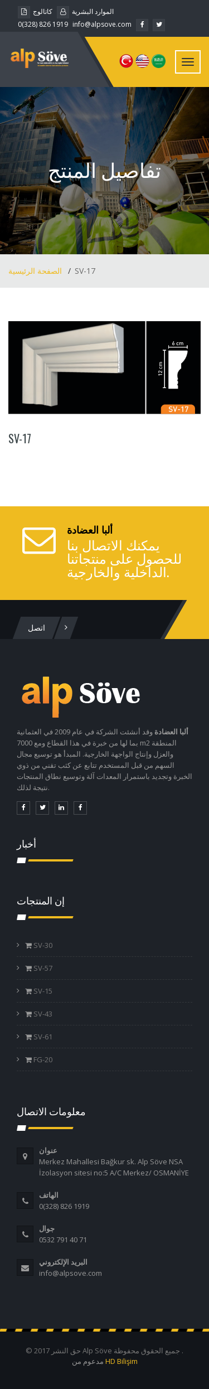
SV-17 (19, 438)
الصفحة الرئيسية (36, 270)
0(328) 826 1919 (43, 24)
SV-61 (42, 1037)
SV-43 (42, 1014)
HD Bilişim (121, 1361)
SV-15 (42, 991)
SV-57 (42, 968)
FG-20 (42, 1059)
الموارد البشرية (85, 11)
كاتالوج (35, 11)
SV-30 (42, 945)
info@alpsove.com (102, 24)
